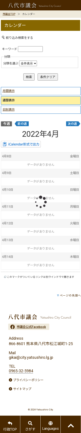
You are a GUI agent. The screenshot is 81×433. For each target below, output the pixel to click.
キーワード (9, 49)
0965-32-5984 (21, 371)
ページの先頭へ (70, 295)
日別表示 (9, 110)
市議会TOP (9, 14)
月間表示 (9, 91)
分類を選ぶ (10, 63)
